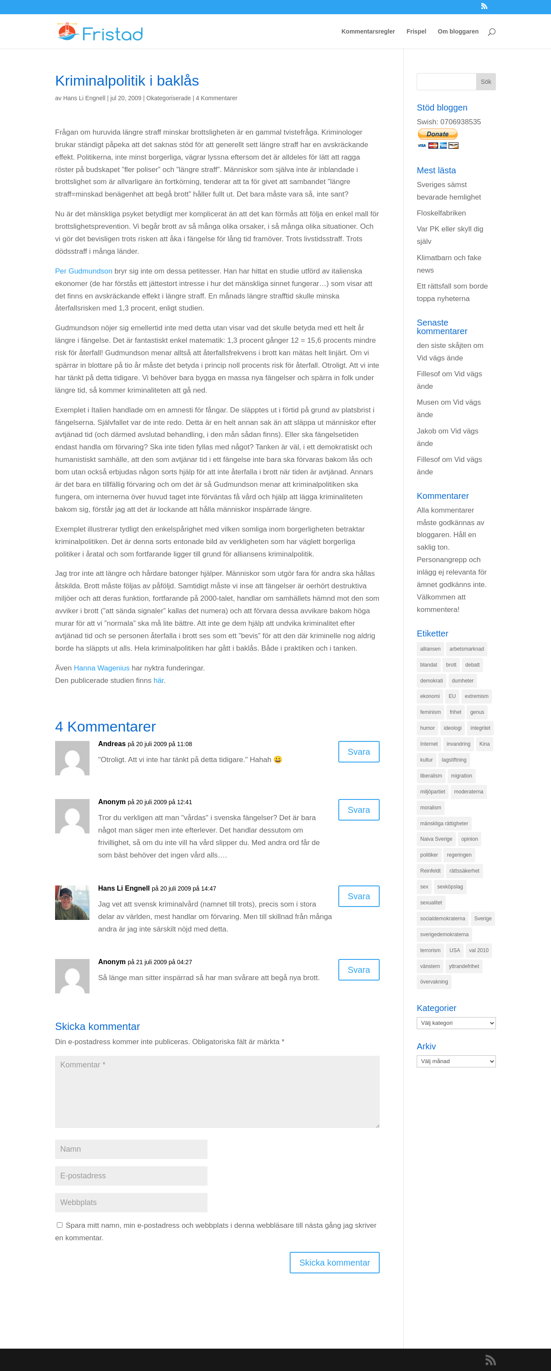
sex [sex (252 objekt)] (424, 887)
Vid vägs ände (440, 358)
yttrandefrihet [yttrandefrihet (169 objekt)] (464, 966)
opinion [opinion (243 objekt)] (469, 839)
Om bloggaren (458, 31)
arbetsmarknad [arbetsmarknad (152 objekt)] (466, 649)
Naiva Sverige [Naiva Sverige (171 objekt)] (436, 839)
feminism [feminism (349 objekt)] (430, 712)
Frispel (416, 31)
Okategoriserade (168, 98)
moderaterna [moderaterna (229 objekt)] (468, 792)
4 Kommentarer (216, 98)
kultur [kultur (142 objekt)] (426, 760)
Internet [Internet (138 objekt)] (429, 744)
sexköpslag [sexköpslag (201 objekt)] (450, 887)
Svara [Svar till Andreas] (359, 751)
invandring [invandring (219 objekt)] (459, 744)
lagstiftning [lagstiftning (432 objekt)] (454, 760)
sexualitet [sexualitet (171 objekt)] (431, 903)
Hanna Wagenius (102, 668)
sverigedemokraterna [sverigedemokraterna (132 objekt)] (444, 934)
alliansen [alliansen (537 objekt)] (430, 649)
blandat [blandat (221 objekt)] (428, 665)
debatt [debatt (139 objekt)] (472, 665)
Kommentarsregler (368, 31)
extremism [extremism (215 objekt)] (477, 696)
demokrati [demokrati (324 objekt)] (431, 681)
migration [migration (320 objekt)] (461, 776)
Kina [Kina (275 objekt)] (485, 744)
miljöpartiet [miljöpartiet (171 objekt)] (432, 792)
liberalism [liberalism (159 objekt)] (431, 776)
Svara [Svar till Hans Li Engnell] (359, 896)
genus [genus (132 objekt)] (477, 712)
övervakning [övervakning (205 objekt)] (434, 982)
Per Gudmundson (83, 271)
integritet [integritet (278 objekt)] (480, 728)
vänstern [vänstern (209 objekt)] (430, 966)
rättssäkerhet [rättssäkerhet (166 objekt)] (464, 871)
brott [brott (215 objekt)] (451, 665)
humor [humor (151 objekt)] (427, 728)
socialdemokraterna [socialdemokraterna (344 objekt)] (442, 919)
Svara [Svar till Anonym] (359, 810)
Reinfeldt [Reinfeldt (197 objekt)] (430, 871)
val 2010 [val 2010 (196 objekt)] (479, 950)
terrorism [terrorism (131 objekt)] (430, 950)
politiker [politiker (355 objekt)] (429, 855)
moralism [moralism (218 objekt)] (430, 808)
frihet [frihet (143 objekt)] (455, 712)
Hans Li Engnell (84, 98)
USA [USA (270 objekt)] (454, 950)
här (159, 680)
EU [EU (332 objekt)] (452, 696)
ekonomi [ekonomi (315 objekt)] (430, 696)
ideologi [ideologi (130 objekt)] (452, 728)
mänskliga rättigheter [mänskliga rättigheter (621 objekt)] (444, 824)
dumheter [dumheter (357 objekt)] (463, 681)
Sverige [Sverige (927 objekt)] (483, 919)
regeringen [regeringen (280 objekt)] (459, 855)
